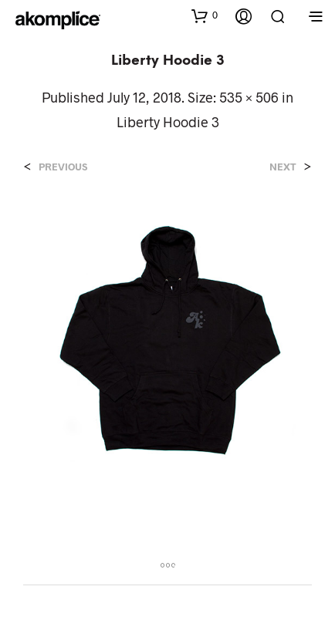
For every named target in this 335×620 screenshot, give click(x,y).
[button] (204, 15)
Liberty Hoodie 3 (168, 121)
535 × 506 (249, 97)
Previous (63, 167)
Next (282, 167)
